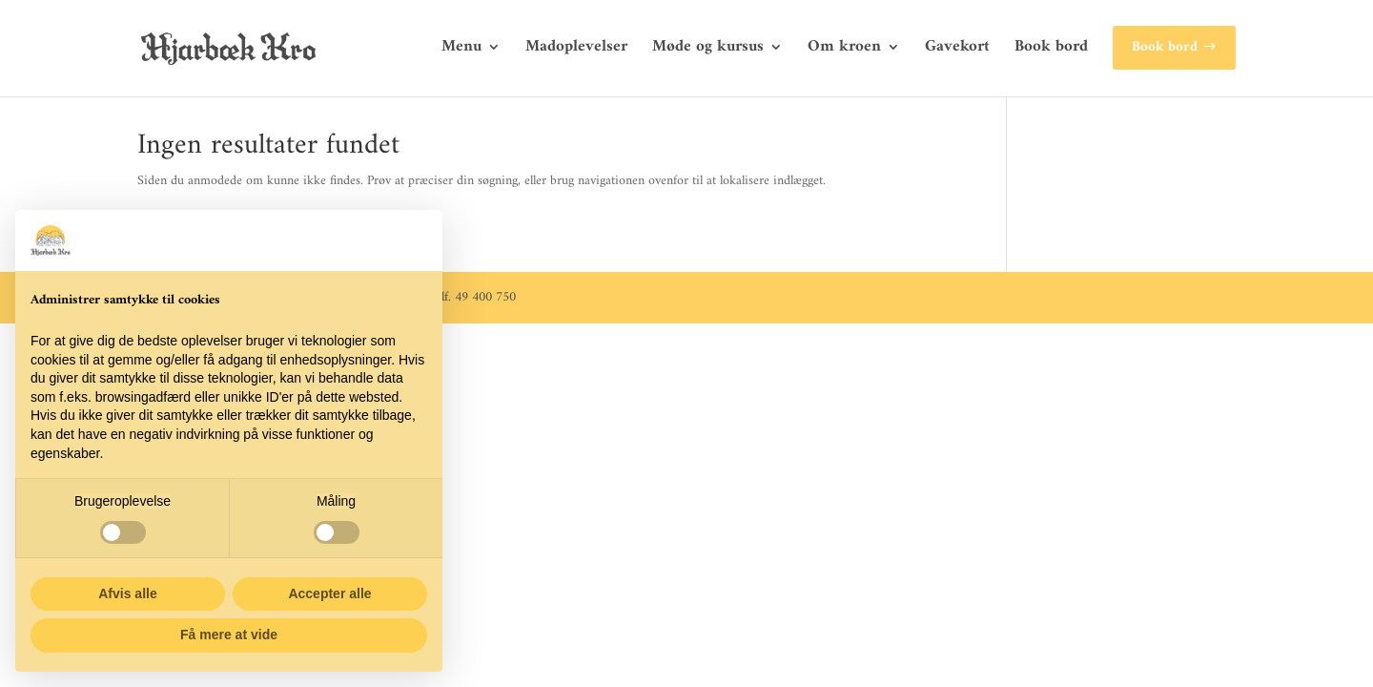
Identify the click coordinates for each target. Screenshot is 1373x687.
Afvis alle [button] (127, 593)
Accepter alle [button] (329, 593)
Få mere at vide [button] (228, 634)
